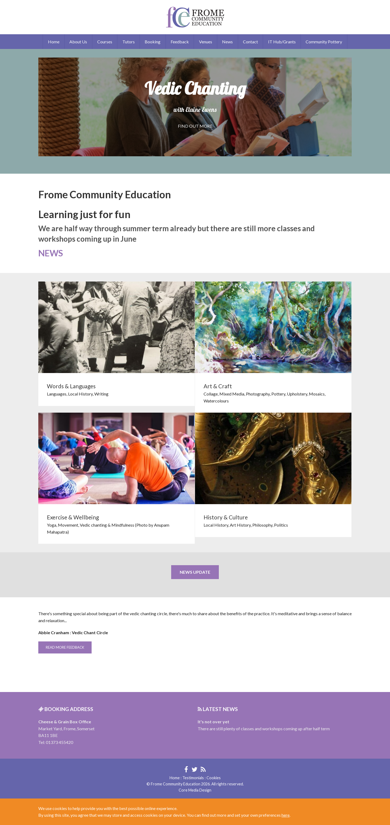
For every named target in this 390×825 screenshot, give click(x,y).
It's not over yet (213, 721)
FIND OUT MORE (195, 125)
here (286, 815)
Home (53, 41)
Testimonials (193, 777)
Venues (205, 41)
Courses (104, 41)
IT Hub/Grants (282, 41)
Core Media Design (195, 790)
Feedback (180, 41)
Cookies (214, 777)
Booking (152, 41)
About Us (78, 41)
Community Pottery (324, 41)
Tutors (128, 41)
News (227, 41)
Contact (250, 41)
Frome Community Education (195, 17)
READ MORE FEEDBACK (65, 647)
